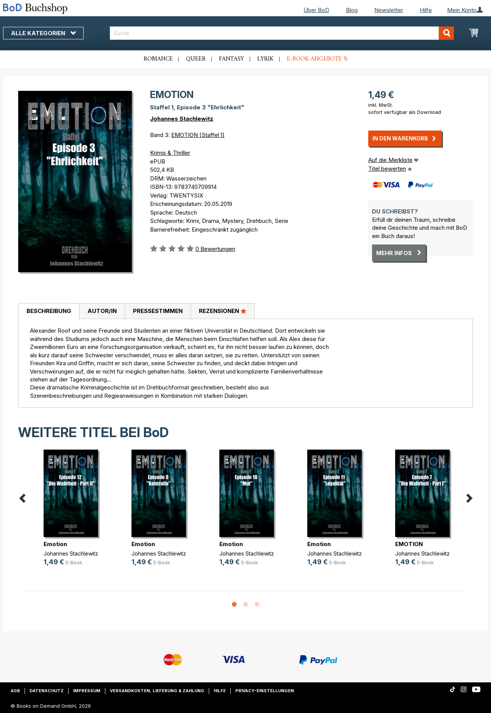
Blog (352, 10)
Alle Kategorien (43, 33)
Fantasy (231, 59)
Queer (196, 59)
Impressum (86, 690)
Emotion (55, 544)
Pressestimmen (158, 310)
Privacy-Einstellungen (264, 690)
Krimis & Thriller (170, 152)
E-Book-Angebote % (317, 59)
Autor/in (102, 310)
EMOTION (409, 544)
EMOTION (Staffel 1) (198, 135)
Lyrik (265, 59)
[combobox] (282, 33)
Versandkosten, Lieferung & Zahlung (157, 690)
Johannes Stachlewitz (181, 118)
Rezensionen (222, 311)
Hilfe (426, 10)
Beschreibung (49, 310)
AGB (15, 690)
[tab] (48, 311)
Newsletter (388, 10)
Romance (158, 59)
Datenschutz (47, 690)
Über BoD (316, 10)
